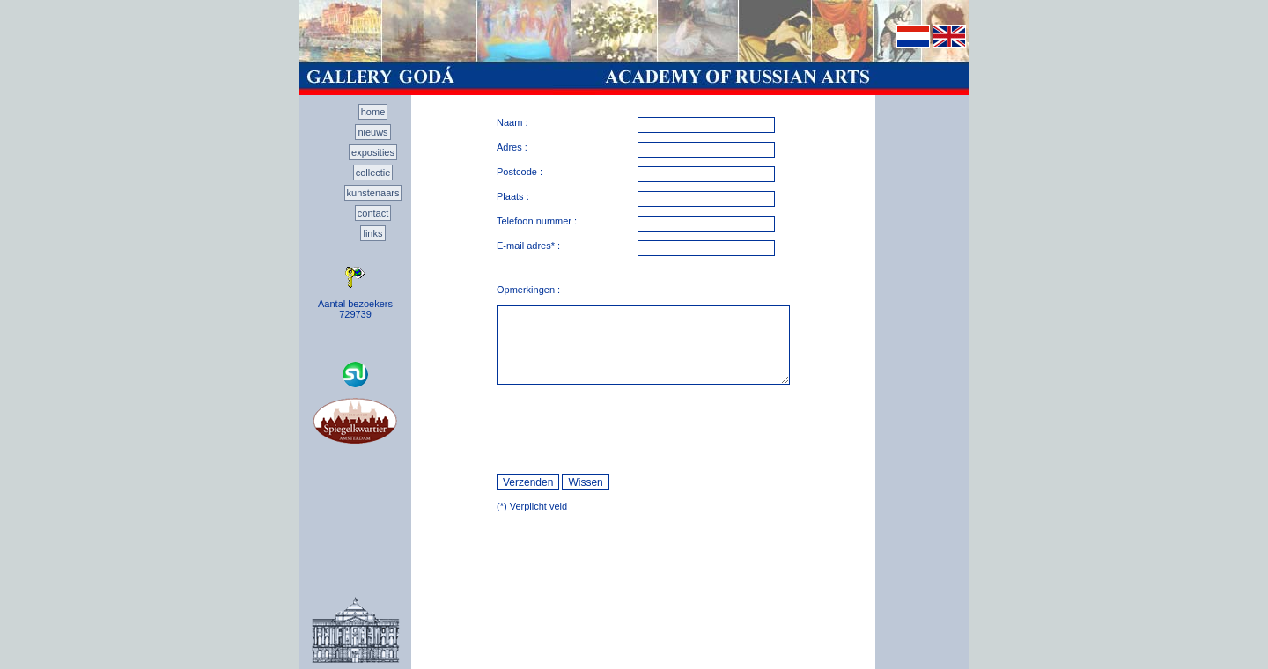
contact (373, 213)
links (372, 233)
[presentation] (630, 429)
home (373, 112)
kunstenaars (373, 192)
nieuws (372, 132)
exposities (372, 152)
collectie (373, 172)
